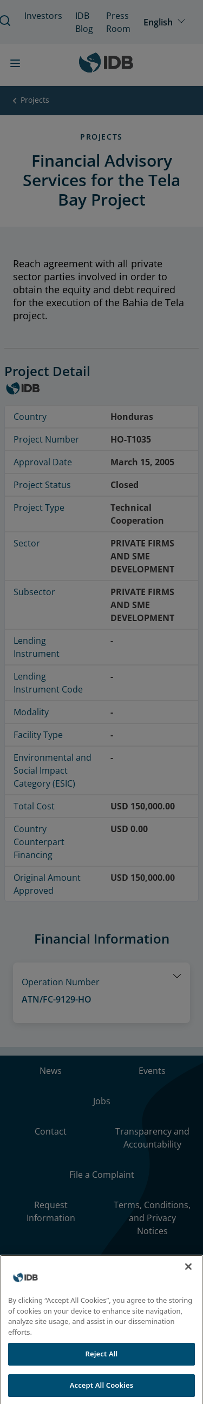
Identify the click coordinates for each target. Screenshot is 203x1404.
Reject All (102, 1365)
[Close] (188, 1278)
